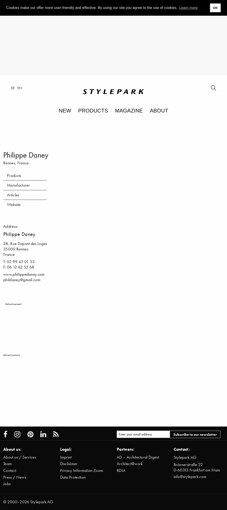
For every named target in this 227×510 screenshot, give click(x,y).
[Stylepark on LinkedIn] (43, 434)
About (159, 111)
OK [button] (215, 8)
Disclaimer (69, 463)
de (13, 88)
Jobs (7, 483)
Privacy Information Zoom (81, 470)
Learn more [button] (188, 8)
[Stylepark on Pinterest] (30, 434)
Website (13, 204)
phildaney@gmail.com (21, 279)
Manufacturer (18, 185)
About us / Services (19, 457)
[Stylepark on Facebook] (5, 434)
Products (93, 111)
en (19, 88)
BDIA (121, 470)
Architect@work (130, 463)
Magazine (129, 111)
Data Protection (73, 477)
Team (7, 463)
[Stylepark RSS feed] (56, 434)
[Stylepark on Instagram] (17, 434)
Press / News (14, 477)
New (65, 111)
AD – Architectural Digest (138, 457)
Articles (13, 194)
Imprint (66, 457)
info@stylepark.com (190, 476)
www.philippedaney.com (24, 274)
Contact (9, 470)
